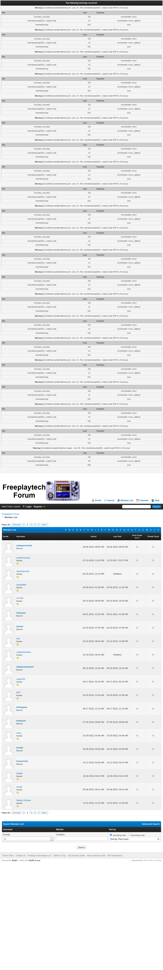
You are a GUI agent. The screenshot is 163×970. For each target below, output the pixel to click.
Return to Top (60, 855)
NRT (18, 692)
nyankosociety (23, 557)
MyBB (14, 860)
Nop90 (19, 773)
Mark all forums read (96, 855)
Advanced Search (151, 824)
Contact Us (20, 855)
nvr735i (19, 598)
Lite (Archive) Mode (76, 855)
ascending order (119, 835)
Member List (127, 500)
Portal (98, 500)
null (18, 638)
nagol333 (20, 679)
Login (28, 506)
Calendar (144, 500)
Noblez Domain (23, 800)
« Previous (16, 525)
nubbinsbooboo (23, 652)
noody (19, 787)
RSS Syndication (114, 855)
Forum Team (8, 855)
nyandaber (21, 584)
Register (38, 506)
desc (137, 538)
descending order (138, 835)
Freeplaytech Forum (10, 514)
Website (60, 829)
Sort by (112, 829)
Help (157, 500)
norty (18, 733)
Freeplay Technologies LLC (40, 855)
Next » (44, 525)
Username (8, 829)
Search (110, 500)
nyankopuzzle (22, 571)
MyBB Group (34, 860)
